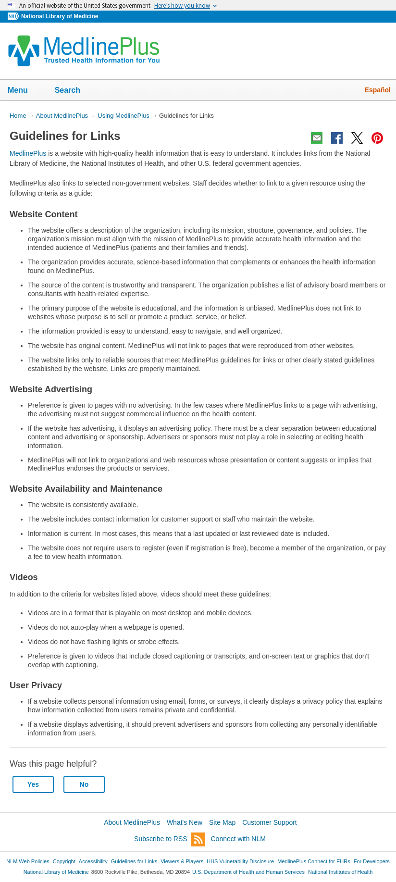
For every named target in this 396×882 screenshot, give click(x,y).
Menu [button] (24, 91)
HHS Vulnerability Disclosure (240, 861)
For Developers (372, 861)
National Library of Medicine (59, 16)
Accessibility (93, 861)
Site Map (222, 822)
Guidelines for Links (134, 861)
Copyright (64, 861)
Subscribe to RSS (169, 839)
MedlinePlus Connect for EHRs (313, 861)
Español (378, 90)
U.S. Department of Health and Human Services (248, 872)
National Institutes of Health (340, 872)
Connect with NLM (238, 839)
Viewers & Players (182, 861)
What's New (184, 822)
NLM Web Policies (28, 861)
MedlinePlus (28, 153)
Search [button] (74, 91)
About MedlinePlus (132, 822)
